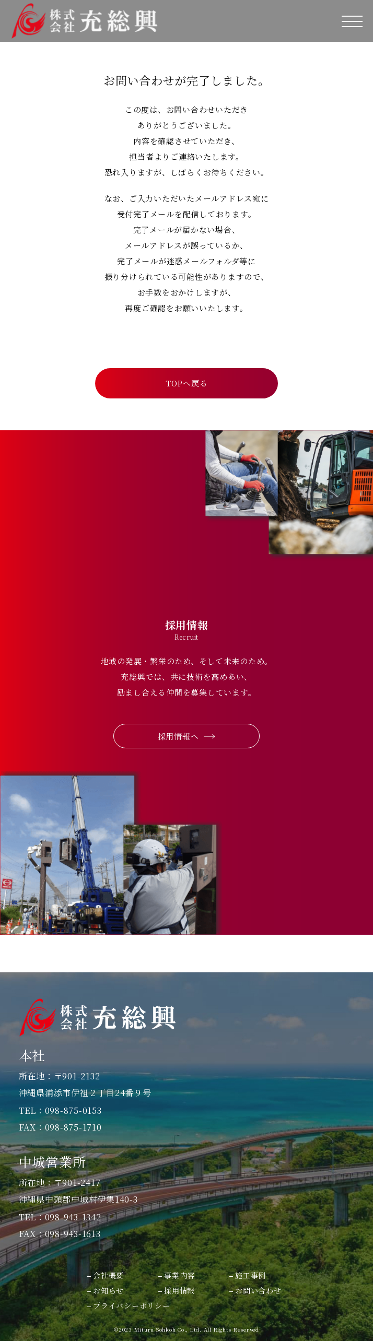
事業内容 (179, 1275)
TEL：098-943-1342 (60, 1217)
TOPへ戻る (187, 383)
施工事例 (250, 1275)
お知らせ (108, 1290)
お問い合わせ (258, 1290)
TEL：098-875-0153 (60, 1111)
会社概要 (108, 1275)
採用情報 (179, 1290)
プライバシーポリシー (131, 1305)
